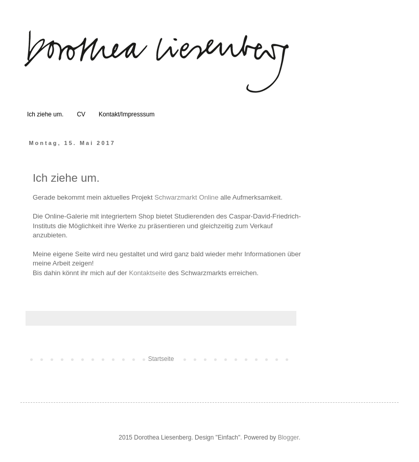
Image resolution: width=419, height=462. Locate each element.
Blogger (288, 437)
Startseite (161, 358)
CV (81, 114)
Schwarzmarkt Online (186, 197)
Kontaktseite (147, 273)
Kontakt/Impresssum (126, 114)
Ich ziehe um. (45, 114)
